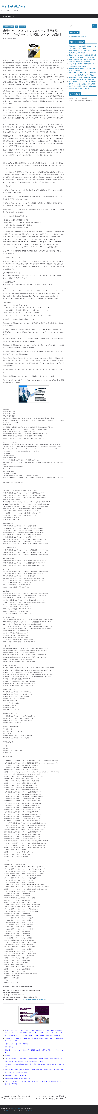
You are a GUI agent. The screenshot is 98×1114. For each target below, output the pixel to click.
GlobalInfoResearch (8, 26)
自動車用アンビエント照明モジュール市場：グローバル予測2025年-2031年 (16, 1097)
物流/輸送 (7, 1055)
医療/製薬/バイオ (9, 1047)
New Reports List (8, 16)
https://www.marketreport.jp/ (77, 36)
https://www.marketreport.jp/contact (33, 1000)
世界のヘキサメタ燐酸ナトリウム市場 (15, 1075)
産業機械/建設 (22, 26)
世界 (17, 26)
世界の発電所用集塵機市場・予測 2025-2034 (17, 1078)
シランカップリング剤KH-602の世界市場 (16, 1044)
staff (15, 38)
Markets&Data (13, 6)
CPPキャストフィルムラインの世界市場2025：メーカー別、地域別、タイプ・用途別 (51, 1097)
